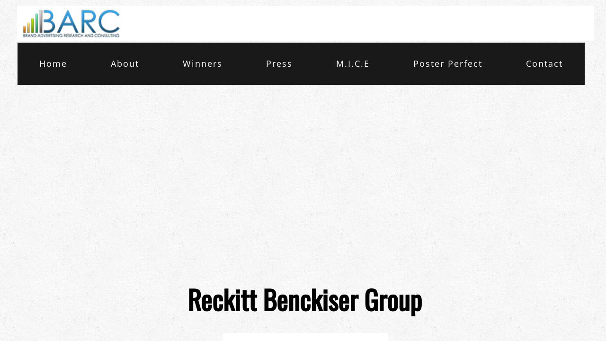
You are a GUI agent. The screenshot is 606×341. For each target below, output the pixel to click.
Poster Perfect (447, 63)
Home (53, 63)
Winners (203, 63)
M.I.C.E (353, 63)
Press (279, 63)
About (125, 63)
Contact (544, 63)
